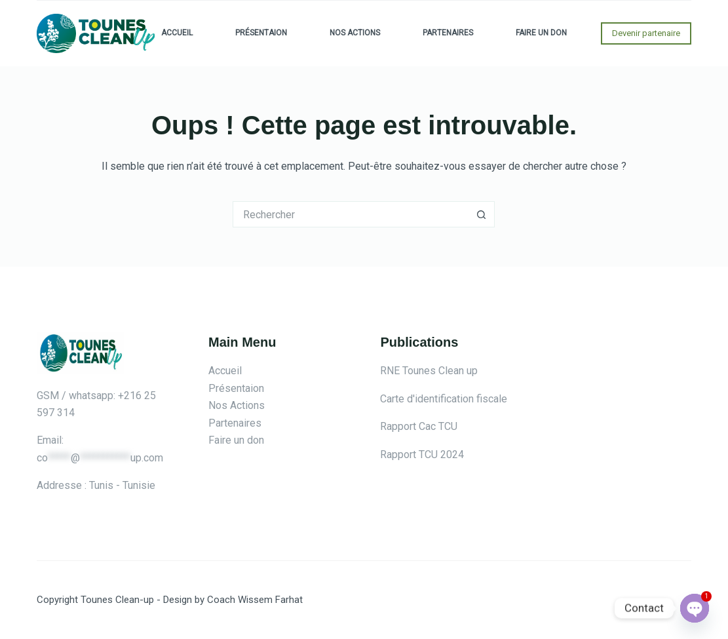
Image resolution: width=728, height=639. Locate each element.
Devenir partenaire (646, 33)
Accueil (177, 32)
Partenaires (448, 32)
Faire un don (541, 32)
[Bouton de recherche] (482, 214)
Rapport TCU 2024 (422, 454)
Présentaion (261, 32)
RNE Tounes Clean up (429, 370)
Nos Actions (355, 32)
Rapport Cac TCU (418, 426)
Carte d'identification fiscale (443, 399)
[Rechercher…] (351, 214)
